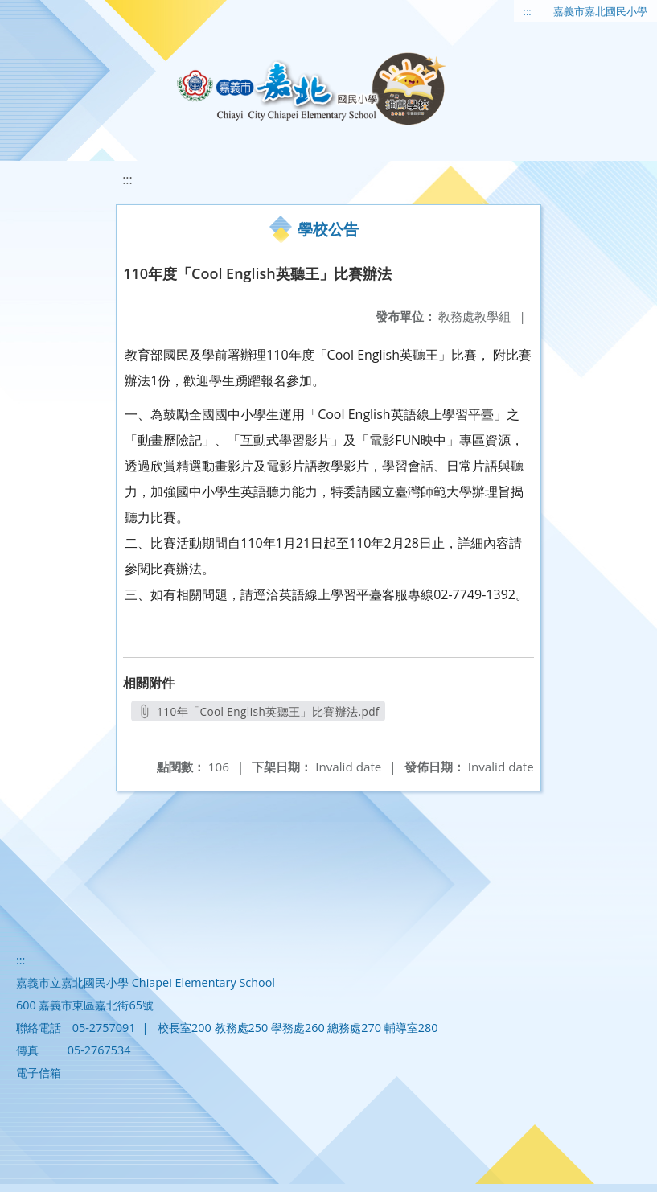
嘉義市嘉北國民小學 (600, 11)
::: (528, 11)
